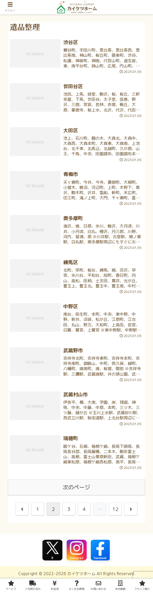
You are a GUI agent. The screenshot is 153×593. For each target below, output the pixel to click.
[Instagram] (76, 550)
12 (115, 509)
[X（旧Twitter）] (52, 550)
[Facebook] (100, 550)
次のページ (76, 487)
